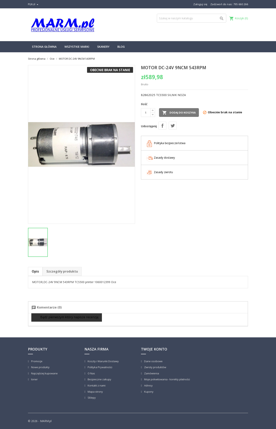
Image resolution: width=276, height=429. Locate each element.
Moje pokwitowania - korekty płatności (167, 379)
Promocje (36, 361)
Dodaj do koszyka (179, 112)
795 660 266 (240, 4)
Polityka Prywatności (99, 367)
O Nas (91, 373)
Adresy (148, 385)
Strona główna (44, 47)
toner (34, 379)
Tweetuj (173, 126)
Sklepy (91, 397)
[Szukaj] (191, 18)
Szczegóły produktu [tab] (62, 271)
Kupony (148, 391)
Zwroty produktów (155, 367)
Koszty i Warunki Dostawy (103, 361)
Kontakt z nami (96, 385)
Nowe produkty (40, 367)
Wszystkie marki (76, 47)
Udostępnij (162, 126)
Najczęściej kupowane (44, 373)
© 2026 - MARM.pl (40, 421)
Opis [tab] (35, 271)
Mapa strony (95, 391)
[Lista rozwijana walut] (33, 4)
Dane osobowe (153, 361)
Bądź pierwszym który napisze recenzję (67, 317)
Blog (121, 47)
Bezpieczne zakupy (99, 379)
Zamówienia (151, 373)
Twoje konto (154, 349)
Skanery (103, 47)
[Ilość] (145, 112)
